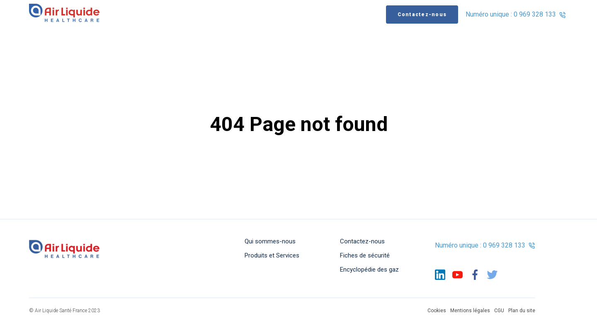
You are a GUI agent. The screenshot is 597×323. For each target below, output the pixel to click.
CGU (499, 310)
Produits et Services (272, 255)
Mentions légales (470, 310)
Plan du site (521, 310)
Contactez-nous (422, 15)
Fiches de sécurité (365, 255)
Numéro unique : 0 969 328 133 (516, 15)
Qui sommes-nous (270, 241)
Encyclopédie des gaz (369, 269)
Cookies (436, 310)
